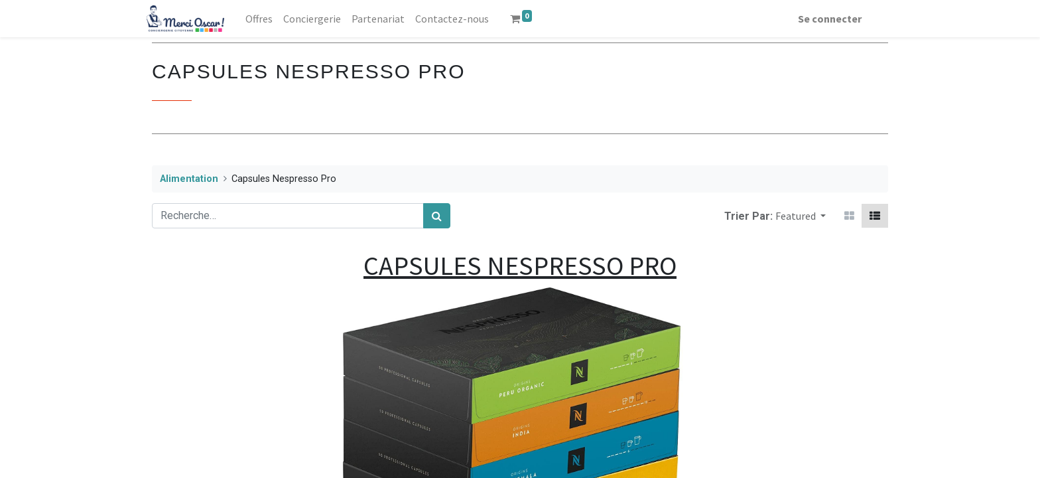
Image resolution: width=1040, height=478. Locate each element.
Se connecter (824, 18)
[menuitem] (264, 18)
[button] (800, 216)
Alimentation (189, 179)
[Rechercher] (436, 215)
